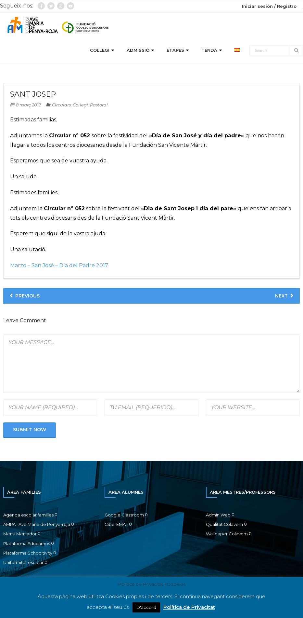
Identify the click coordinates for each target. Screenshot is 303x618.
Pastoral (99, 105)
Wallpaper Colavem (227, 534)
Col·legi (80, 105)
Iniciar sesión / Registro (269, 6)
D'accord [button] (146, 607)
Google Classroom (124, 515)
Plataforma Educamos (26, 543)
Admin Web (218, 515)
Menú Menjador (20, 534)
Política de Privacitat (189, 607)
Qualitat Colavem (224, 525)
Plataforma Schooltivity (27, 553)
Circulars (61, 105)
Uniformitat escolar (23, 563)
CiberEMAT (116, 525)
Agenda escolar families (28, 515)
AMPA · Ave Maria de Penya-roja (36, 525)
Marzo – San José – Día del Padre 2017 (59, 266)
